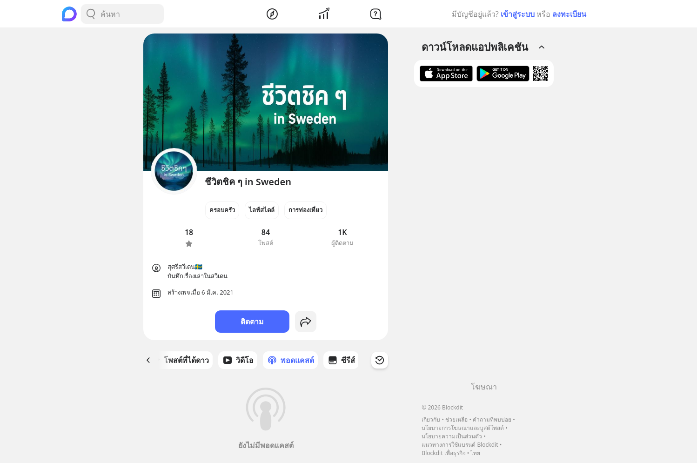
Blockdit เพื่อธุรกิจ (443, 453)
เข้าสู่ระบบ (518, 14)
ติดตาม (252, 321)
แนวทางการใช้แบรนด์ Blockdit (460, 445)
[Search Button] (91, 14)
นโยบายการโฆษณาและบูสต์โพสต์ (463, 428)
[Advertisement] (484, 237)
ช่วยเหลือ (456, 419)
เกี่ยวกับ (431, 419)
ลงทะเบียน (569, 14)
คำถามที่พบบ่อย (492, 419)
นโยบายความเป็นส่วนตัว (452, 436)
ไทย (475, 453)
